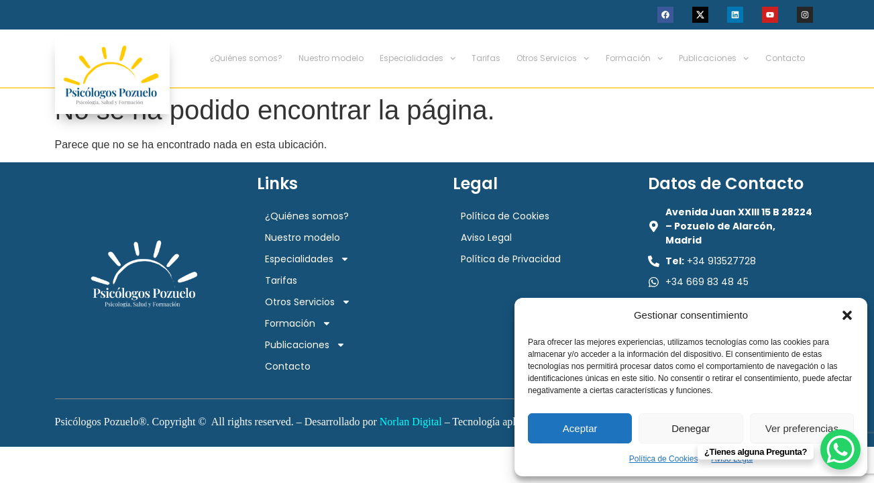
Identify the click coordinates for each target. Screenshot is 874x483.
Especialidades (417, 58)
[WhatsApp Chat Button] (840, 449)
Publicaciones (714, 58)
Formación (634, 58)
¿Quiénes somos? (246, 58)
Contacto (785, 58)
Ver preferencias (801, 428)
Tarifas (486, 58)
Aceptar (580, 428)
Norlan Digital (411, 421)
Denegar (690, 428)
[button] (847, 315)
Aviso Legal (486, 237)
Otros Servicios (552, 58)
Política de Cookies (663, 459)
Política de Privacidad (511, 259)
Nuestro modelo (331, 58)
